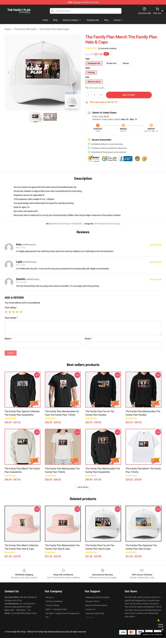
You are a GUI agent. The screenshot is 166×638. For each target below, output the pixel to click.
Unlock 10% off (160, 626)
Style (87, 68)
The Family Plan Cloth (25, 29)
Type (87, 59)
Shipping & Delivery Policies (97, 597)
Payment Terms (92, 601)
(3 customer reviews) (107, 48)
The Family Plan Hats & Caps (54, 29)
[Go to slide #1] (35, 117)
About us (50, 597)
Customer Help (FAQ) (95, 613)
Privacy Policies (52, 605)
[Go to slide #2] (50, 117)
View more (83, 487)
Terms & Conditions (54, 601)
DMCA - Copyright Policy (56, 609)
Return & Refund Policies (96, 605)
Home (8, 29)
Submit (10, 353)
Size (87, 77)
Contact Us (90, 609)
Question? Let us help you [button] (153, 635)
